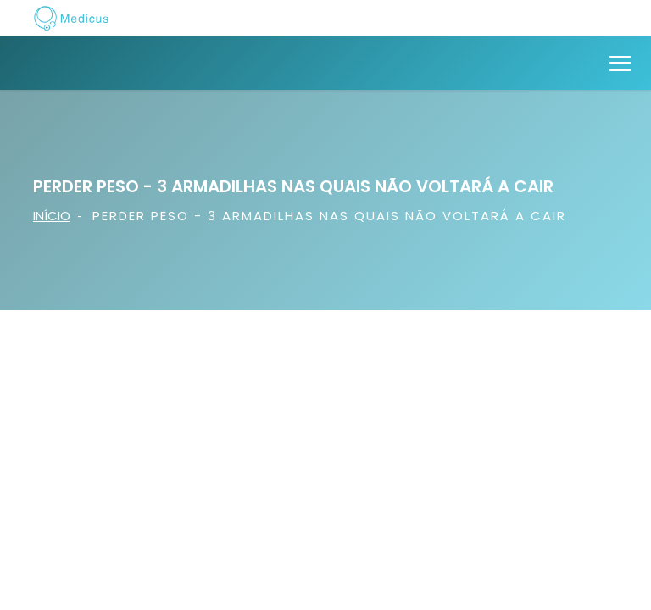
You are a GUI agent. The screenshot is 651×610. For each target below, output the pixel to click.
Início (51, 216)
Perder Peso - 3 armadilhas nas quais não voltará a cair (329, 216)
